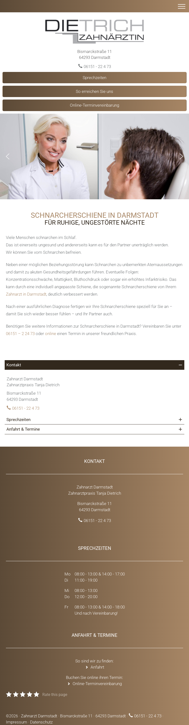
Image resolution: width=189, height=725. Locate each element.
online (50, 333)
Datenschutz (41, 722)
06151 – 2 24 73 (20, 333)
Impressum (16, 722)
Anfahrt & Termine (23, 429)
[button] (8, 156)
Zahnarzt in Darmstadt (26, 294)
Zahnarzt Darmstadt (39, 715)
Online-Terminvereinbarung (94, 105)
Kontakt (13, 364)
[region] (94, 157)
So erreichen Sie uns (94, 91)
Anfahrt (97, 667)
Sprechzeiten (94, 77)
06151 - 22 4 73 (97, 66)
